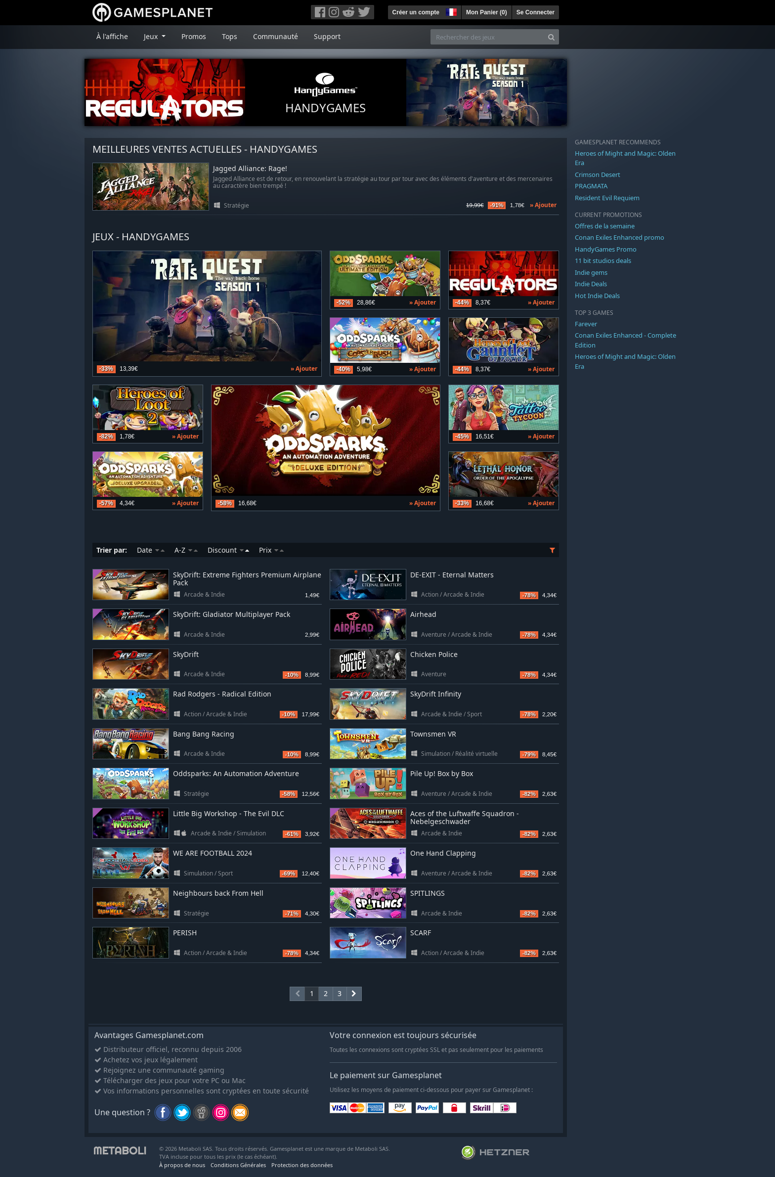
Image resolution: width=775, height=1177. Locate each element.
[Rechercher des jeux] (487, 36)
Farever (586, 323)
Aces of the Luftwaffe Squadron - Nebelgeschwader (464, 818)
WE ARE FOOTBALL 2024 (212, 853)
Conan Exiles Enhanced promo (619, 237)
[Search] (551, 36)
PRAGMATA (591, 185)
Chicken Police (434, 654)
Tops (229, 36)
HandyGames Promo (606, 249)
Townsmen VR (433, 734)
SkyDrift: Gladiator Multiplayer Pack (231, 614)
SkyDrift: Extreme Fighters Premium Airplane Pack (247, 579)
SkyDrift (186, 654)
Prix (271, 550)
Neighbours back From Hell (218, 893)
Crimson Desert (597, 174)
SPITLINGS (427, 893)
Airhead (423, 614)
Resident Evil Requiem (607, 197)
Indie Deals (591, 283)
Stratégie (236, 205)
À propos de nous (182, 1165)
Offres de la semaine (605, 225)
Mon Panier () (486, 12)
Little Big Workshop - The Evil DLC (228, 813)
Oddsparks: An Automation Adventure (236, 773)
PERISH (185, 932)
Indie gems (591, 272)
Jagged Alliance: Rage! (250, 169)
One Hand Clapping (443, 853)
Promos (193, 36)
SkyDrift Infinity (435, 693)
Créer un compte (415, 12)
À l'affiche (112, 36)
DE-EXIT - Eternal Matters (452, 574)
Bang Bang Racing (203, 734)
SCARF (420, 932)
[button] (450, 11)
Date (151, 550)
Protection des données (302, 1165)
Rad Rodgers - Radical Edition (222, 693)
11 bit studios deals (603, 260)
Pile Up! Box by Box (441, 773)
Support (327, 36)
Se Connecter (536, 12)
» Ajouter (543, 205)
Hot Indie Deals (597, 295)
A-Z (186, 550)
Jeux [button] (152, 36)
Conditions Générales (238, 1165)
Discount (228, 550)
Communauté (275, 36)
